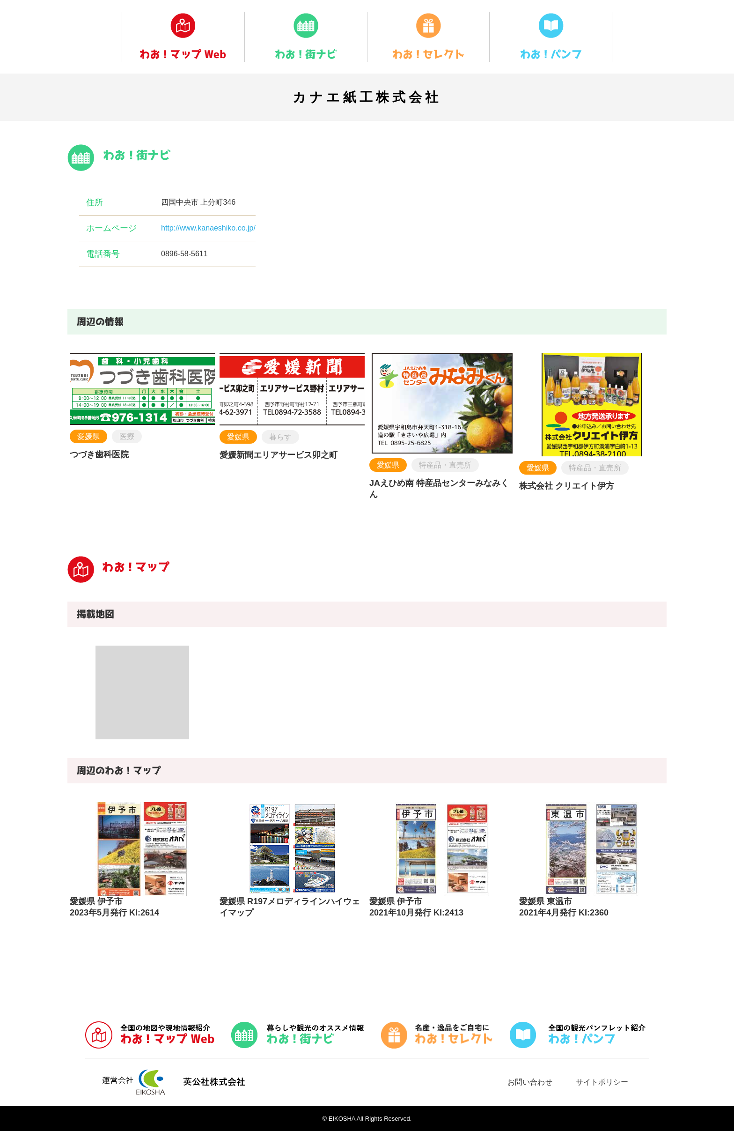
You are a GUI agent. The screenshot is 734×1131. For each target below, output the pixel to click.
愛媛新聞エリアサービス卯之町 (279, 455)
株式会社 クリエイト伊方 (566, 486)
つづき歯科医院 (99, 454)
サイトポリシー (602, 1082)
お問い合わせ (529, 1082)
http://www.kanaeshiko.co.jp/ (208, 228)
